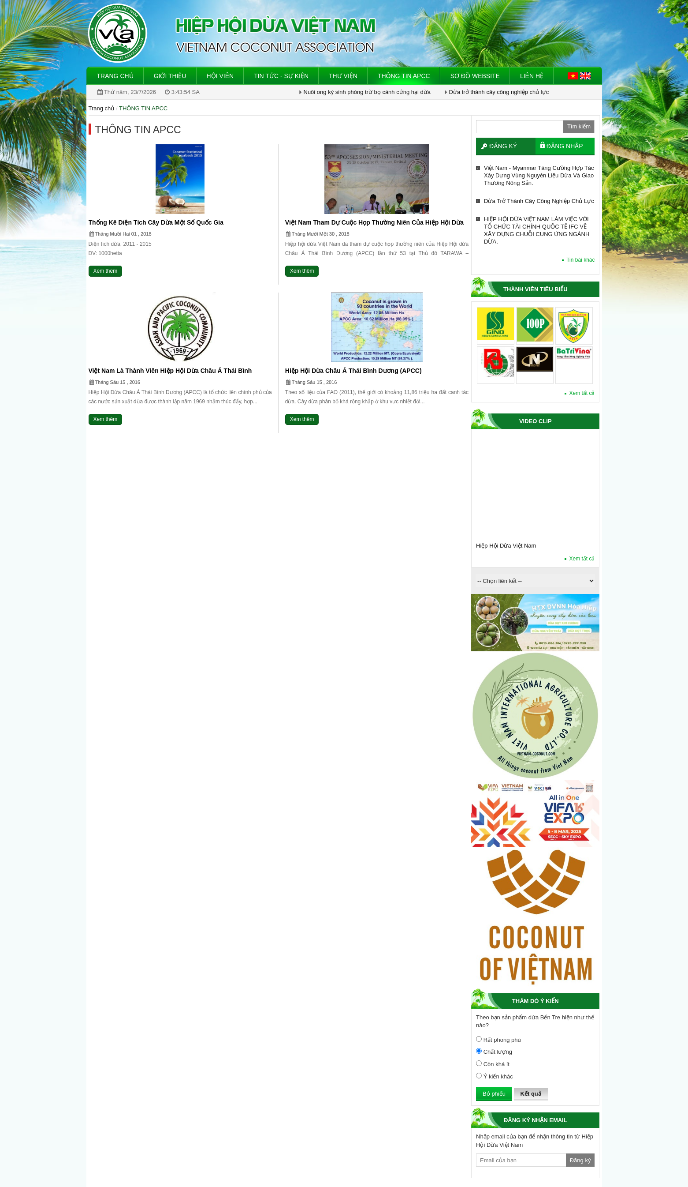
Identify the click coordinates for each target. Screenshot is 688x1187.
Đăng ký (503, 146)
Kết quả (531, 1093)
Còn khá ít (492, 1063)
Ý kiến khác (494, 1076)
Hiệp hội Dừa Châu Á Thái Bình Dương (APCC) (353, 370)
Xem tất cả (582, 393)
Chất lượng (494, 1051)
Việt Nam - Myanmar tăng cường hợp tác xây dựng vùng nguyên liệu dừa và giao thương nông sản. (539, 175)
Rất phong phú (498, 1039)
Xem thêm (105, 271)
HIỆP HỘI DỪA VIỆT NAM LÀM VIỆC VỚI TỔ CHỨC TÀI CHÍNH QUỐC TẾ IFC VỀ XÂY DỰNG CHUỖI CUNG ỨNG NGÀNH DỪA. (536, 230)
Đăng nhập (565, 146)
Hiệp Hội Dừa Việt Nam (506, 545)
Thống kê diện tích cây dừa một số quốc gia (156, 222)
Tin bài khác (580, 260)
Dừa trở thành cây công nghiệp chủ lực (499, 92)
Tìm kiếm (579, 126)
